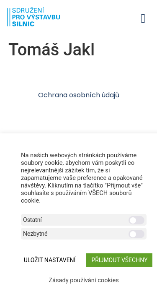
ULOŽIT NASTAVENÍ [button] (50, 260)
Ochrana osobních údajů (78, 95)
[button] (143, 18)
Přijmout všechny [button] (119, 260)
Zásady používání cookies (84, 280)
